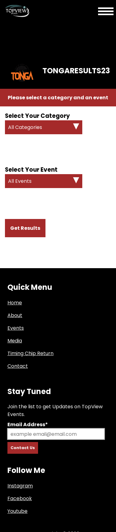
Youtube (17, 511)
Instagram (20, 485)
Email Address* (27, 424)
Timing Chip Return (30, 353)
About (14, 315)
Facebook (19, 498)
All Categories (25, 127)
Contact (17, 366)
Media (14, 340)
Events (15, 328)
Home (14, 302)
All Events (20, 181)
